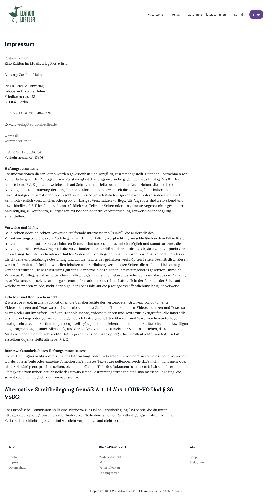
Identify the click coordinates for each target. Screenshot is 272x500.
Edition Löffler (126, 491)
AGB (102, 462)
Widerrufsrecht (110, 457)
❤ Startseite (155, 14)
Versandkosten (109, 467)
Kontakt (239, 14)
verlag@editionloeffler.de (37, 124)
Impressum (16, 462)
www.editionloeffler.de (23, 135)
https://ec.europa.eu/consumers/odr (35, 415)
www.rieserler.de (18, 141)
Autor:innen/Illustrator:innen (207, 14)
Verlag (176, 14)
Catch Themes (172, 491)
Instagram (197, 462)
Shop (256, 14)
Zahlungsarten (109, 473)
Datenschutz (17, 467)
